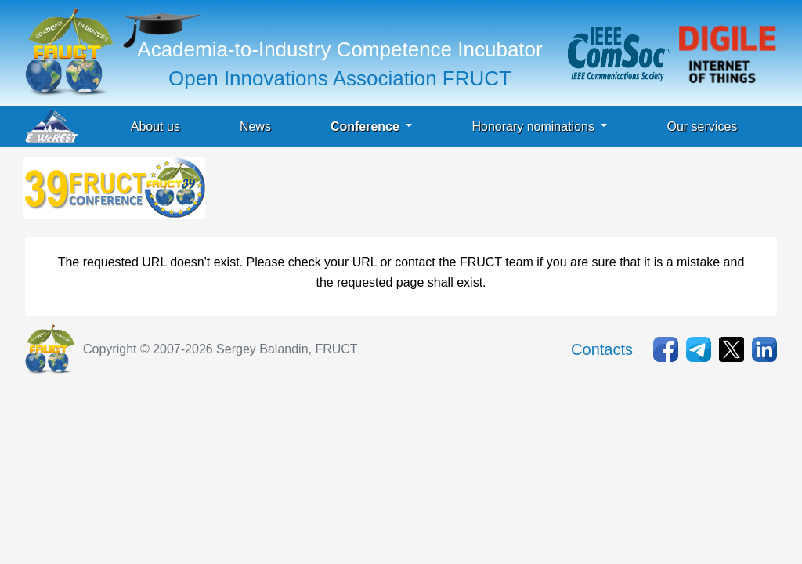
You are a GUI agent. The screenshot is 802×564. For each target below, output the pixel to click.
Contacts (602, 349)
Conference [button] (367, 126)
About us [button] (155, 126)
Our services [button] (702, 126)
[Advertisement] (493, 192)
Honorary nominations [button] (534, 126)
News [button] (255, 126)
